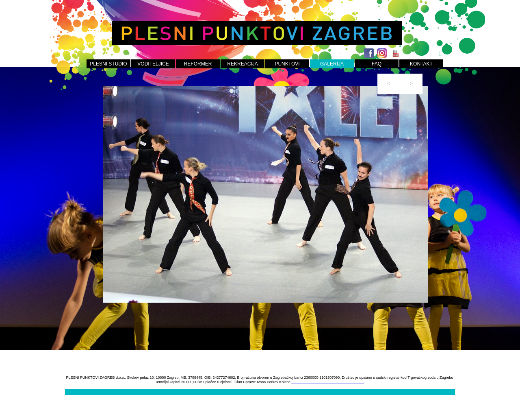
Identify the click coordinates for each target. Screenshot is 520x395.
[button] (388, 84)
